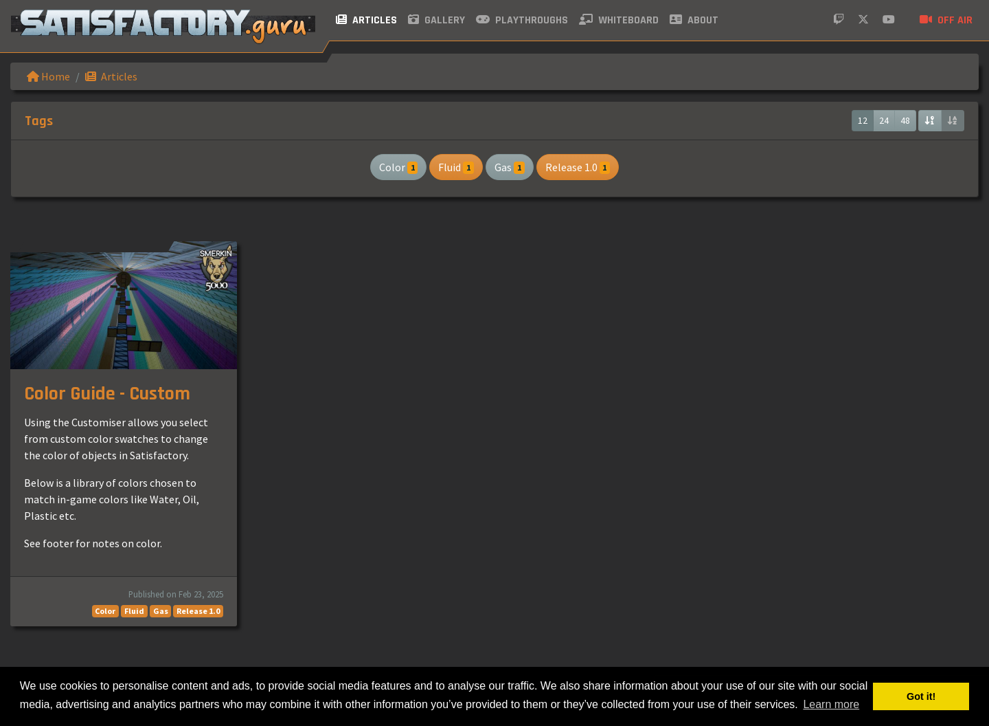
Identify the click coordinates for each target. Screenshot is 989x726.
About (694, 20)
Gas (509, 167)
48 (905, 120)
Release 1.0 (578, 167)
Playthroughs (522, 20)
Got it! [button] (921, 696)
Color (398, 167)
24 (884, 120)
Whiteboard (619, 20)
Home (48, 76)
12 (862, 120)
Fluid (456, 167)
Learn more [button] (831, 704)
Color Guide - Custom (107, 394)
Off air (946, 20)
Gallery (436, 20)
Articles (366, 20)
